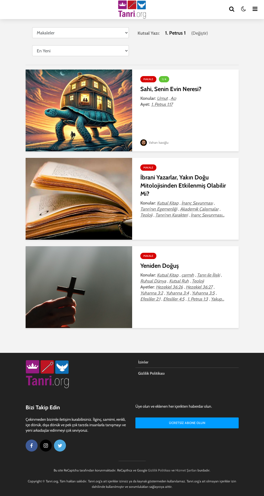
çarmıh (187, 275)
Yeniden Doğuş (159, 265)
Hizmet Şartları (186, 470)
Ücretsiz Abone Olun (187, 423)
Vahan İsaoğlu (154, 142)
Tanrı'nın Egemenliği (158, 209)
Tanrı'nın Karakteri (171, 215)
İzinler (143, 362)
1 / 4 (164, 79)
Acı (173, 98)
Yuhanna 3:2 (151, 293)
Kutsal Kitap (167, 203)
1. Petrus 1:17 (162, 104)
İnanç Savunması (197, 203)
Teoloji (146, 215)
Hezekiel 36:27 (199, 287)
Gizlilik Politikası (151, 373)
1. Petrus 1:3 (197, 299)
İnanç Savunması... (207, 215)
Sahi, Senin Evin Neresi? (170, 89)
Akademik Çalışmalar (199, 209)
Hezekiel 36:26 (169, 287)
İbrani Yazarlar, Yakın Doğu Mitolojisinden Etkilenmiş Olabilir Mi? (183, 185)
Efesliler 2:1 (150, 299)
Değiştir (200, 33)
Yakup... (217, 299)
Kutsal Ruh (179, 281)
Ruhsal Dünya (153, 281)
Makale (148, 79)
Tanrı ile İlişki (208, 275)
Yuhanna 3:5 (203, 293)
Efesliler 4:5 (173, 299)
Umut (162, 98)
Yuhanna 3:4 (177, 293)
